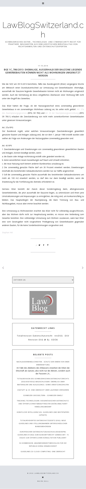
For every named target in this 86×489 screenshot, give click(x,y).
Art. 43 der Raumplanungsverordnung (62, 113)
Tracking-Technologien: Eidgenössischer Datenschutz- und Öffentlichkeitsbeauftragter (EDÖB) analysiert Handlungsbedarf (43, 404)
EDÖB (54, 339)
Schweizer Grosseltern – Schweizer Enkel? (43, 395)
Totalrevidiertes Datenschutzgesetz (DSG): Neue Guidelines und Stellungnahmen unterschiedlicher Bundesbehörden (43, 423)
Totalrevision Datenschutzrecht (35, 335)
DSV (67, 335)
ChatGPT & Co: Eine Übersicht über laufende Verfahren (43, 390)
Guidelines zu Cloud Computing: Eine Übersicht (43, 451)
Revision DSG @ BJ (38, 339)
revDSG (58, 335)
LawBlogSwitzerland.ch (43, 29)
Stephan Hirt (7, 232)
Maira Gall (43, 481)
